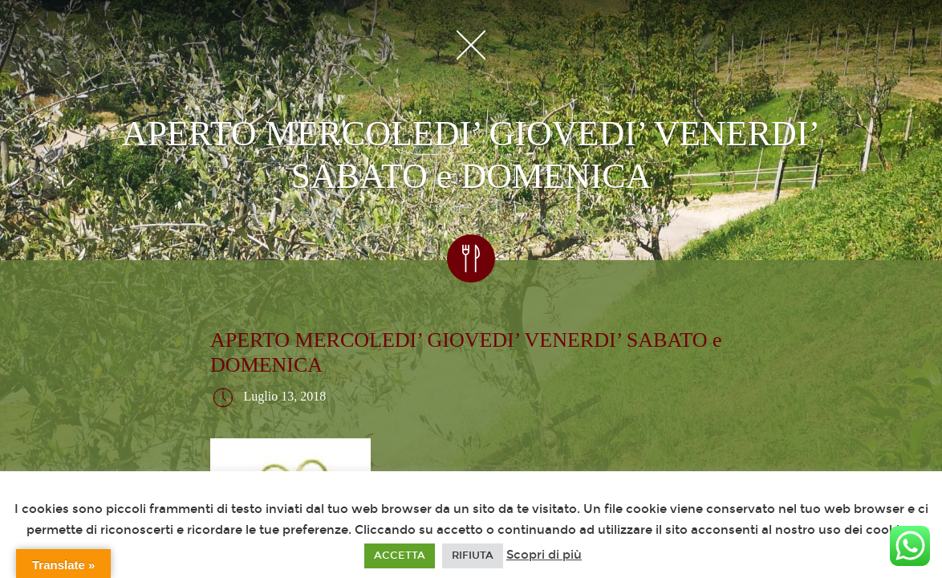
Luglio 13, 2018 (285, 396)
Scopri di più (544, 554)
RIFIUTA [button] (472, 555)
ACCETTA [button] (399, 555)
